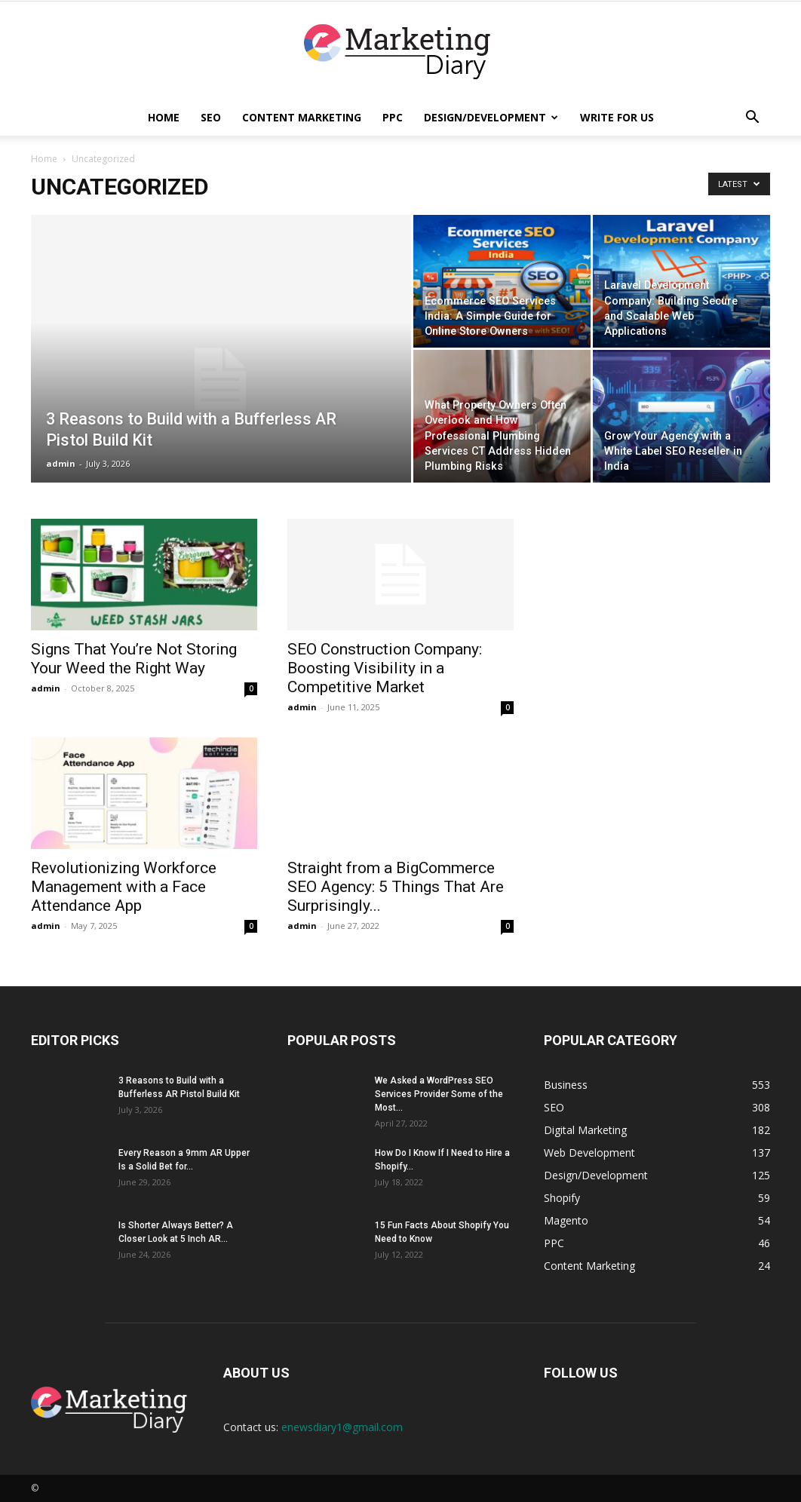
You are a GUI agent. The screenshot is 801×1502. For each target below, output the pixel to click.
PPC (392, 117)
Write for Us (617, 117)
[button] (752, 119)
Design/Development (491, 117)
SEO (211, 117)
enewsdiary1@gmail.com (342, 1427)
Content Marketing (301, 117)
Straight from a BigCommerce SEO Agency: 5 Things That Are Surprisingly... (395, 887)
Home (164, 117)
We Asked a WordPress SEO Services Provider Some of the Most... (439, 1094)
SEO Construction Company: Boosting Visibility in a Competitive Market (384, 668)
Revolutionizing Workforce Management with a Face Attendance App (123, 887)
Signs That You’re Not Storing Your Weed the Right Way (134, 658)
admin (60, 463)
